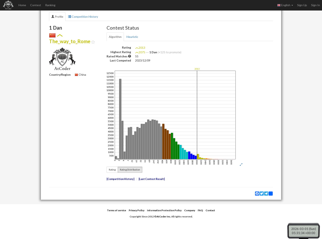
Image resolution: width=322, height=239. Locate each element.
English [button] (285, 5)
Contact (210, 210)
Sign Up (302, 5)
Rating (112, 169)
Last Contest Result (151, 179)
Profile (57, 16)
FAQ (200, 210)
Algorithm (115, 36)
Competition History (83, 16)
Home (22, 5)
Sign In (315, 5)
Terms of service (116, 210)
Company (189, 210)
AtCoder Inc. (163, 216)
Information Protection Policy (164, 210)
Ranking (50, 5)
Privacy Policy (136, 210)
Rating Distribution (130, 169)
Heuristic (132, 36)
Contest (35, 5)
